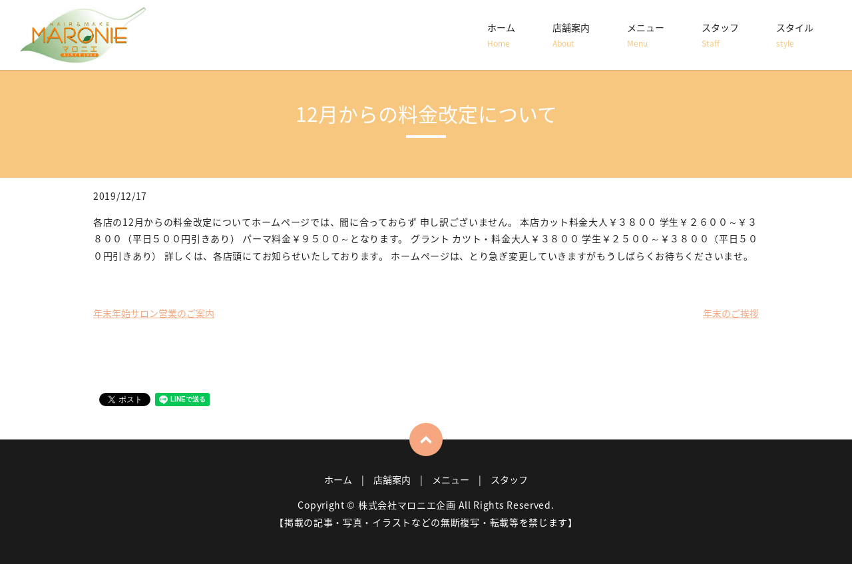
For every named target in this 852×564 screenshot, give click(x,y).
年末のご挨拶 (731, 313)
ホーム (501, 35)
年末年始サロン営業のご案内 (153, 313)
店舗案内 (571, 35)
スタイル (794, 35)
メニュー (645, 35)
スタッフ (720, 35)
